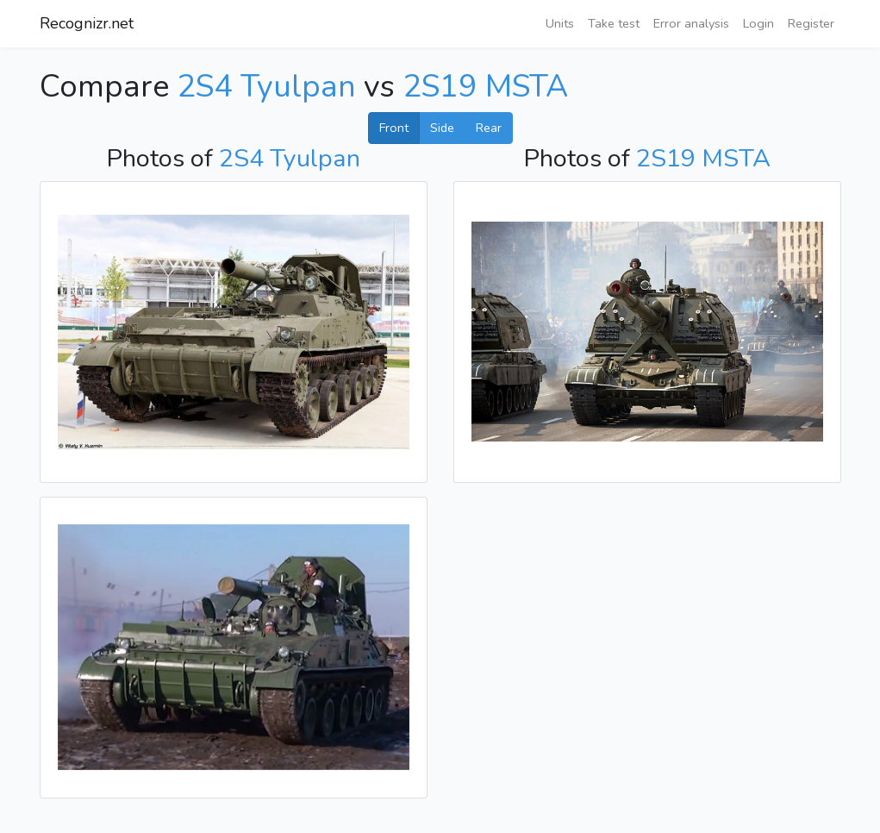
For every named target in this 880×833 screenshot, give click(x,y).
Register (811, 23)
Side (442, 127)
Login (758, 23)
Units (560, 23)
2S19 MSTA (485, 87)
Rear (489, 127)
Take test (614, 23)
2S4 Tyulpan (266, 87)
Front (394, 127)
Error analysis (691, 23)
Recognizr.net (87, 23)
